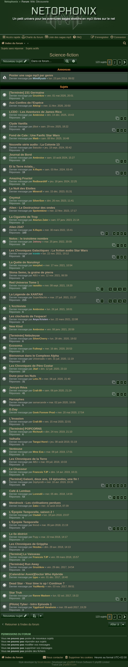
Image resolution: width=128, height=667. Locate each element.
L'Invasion (16, 418)
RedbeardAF (40, 181)
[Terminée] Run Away (24, 564)
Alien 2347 (16, 227)
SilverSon (38, 200)
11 (115, 289)
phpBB (70, 662)
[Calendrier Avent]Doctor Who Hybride (36, 574)
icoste (36, 253)
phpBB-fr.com (70, 664)
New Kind (16, 326)
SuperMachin (40, 297)
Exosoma (15, 345)
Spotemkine (40, 210)
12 (120, 289)
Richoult (38, 431)
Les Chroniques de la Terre (28, 459)
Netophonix (11, 1)
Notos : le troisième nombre (28, 238)
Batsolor (37, 147)
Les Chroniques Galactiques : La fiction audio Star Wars (48, 250)
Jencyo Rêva (18, 387)
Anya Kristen (40, 319)
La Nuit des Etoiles (22, 188)
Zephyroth (38, 482)
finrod (36, 525)
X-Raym (37, 169)
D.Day (13, 409)
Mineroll (37, 191)
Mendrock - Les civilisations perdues (35, 502)
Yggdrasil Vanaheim (44, 607)
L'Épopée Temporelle (24, 522)
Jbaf (35, 368)
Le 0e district (18, 534)
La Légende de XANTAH (26, 294)
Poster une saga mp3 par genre (31, 75)
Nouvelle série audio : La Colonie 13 (34, 144)
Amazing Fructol (20, 178)
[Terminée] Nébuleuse (24, 335)
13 (125, 289)
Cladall (37, 515)
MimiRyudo (39, 78)
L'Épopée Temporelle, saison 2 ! (31, 512)
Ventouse (15, 448)
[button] (125, 62)
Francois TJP (40, 472)
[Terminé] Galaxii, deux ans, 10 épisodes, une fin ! (44, 479)
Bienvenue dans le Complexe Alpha (34, 355)
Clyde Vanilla (18, 123)
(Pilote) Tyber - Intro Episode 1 (30, 604)
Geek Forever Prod (44, 412)
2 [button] (114, 62)
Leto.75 (37, 378)
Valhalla (14, 438)
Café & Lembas (19, 491)
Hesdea (37, 547)
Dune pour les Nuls (22, 375)
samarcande (39, 402)
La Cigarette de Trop (23, 217)
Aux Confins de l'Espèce (26, 102)
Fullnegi (37, 348)
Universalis (39, 358)
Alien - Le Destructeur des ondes (32, 207)
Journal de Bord (20, 154)
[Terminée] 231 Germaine (26, 92)
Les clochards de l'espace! (27, 316)
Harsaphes (16, 399)
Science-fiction (63, 54)
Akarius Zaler (40, 220)
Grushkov (38, 95)
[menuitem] (32, 37)
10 (110, 289)
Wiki (32, 1)
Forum (25, 1)
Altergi (37, 105)
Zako (36, 505)
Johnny (37, 241)
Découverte (42, 1)
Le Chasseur (18, 469)
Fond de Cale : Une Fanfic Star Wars (34, 135)
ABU (35, 275)
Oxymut (14, 197)
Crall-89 (37, 390)
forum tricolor (44, 662)
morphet (38, 265)
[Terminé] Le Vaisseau (24, 554)
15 (125, 301)
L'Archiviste (17, 306)
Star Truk (15, 592)
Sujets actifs (32, 48)
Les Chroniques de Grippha (28, 544)
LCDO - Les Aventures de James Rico (35, 112)
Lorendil (37, 494)
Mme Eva (38, 451)
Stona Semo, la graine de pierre (31, 272)
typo (35, 577)
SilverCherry (40, 338)
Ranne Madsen (41, 595)
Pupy (35, 537)
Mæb (36, 138)
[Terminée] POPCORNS (25, 428)
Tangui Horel (40, 441)
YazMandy (39, 586)
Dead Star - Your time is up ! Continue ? (37, 583)
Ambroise (38, 115)
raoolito (37, 285)
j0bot (35, 126)
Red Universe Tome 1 (24, 282)
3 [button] (119, 62)
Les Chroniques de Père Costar (31, 365)
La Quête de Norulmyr (24, 262)
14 (120, 301)
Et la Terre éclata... (22, 166)
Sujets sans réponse (12, 48)
